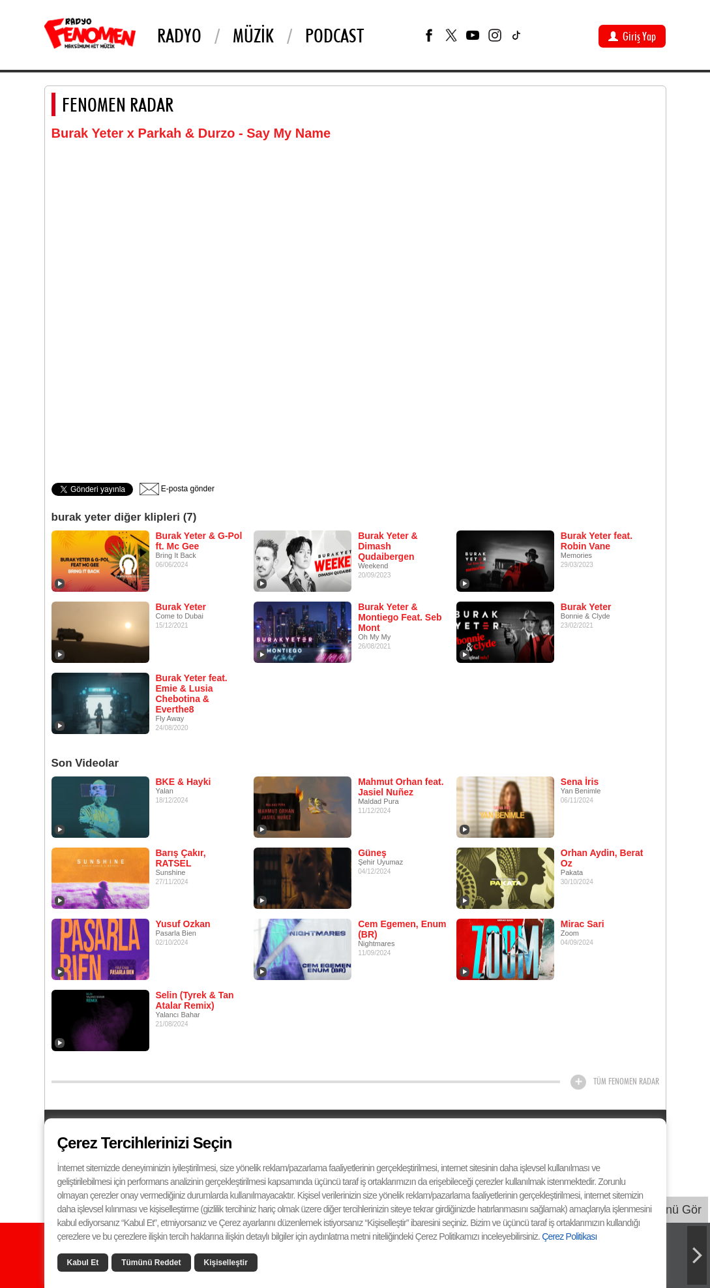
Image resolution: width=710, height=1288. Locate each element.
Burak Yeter (181, 607)
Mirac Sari (582, 924)
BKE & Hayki (183, 781)
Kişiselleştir (226, 1262)
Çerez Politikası (569, 1236)
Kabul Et (83, 1262)
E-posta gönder (177, 488)
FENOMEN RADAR (117, 104)
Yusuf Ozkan (183, 924)
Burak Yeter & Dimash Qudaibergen (388, 546)
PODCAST (334, 35)
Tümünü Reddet (151, 1262)
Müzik (253, 35)
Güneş (372, 853)
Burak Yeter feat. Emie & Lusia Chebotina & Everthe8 (192, 693)
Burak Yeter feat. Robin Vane (596, 540)
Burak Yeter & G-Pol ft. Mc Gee (199, 540)
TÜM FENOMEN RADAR (626, 1081)
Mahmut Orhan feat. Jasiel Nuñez (400, 786)
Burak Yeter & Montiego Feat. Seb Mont (399, 617)
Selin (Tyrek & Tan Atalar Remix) (195, 1000)
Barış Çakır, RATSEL (181, 858)
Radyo (179, 35)
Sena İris (580, 781)
